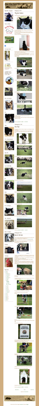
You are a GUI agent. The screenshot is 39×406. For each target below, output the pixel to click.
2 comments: (26, 121)
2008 (6, 298)
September (8, 277)
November (7, 275)
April (7, 288)
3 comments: (26, 387)
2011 (6, 295)
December (7, 273)
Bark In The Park (19, 235)
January (7, 292)
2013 (6, 272)
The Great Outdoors (19, 13)
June (7, 285)
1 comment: (26, 230)
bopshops (21, 404)
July (7, 280)
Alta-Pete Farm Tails (13, 4)
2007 (6, 300)
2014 (6, 271)
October (7, 276)
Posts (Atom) (26, 391)
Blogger (27, 404)
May (7, 287)
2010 (6, 296)
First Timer (17, 127)
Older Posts (32, 389)
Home (24, 389)
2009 (6, 297)
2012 (6, 293)
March (7, 289)
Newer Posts (17, 389)
